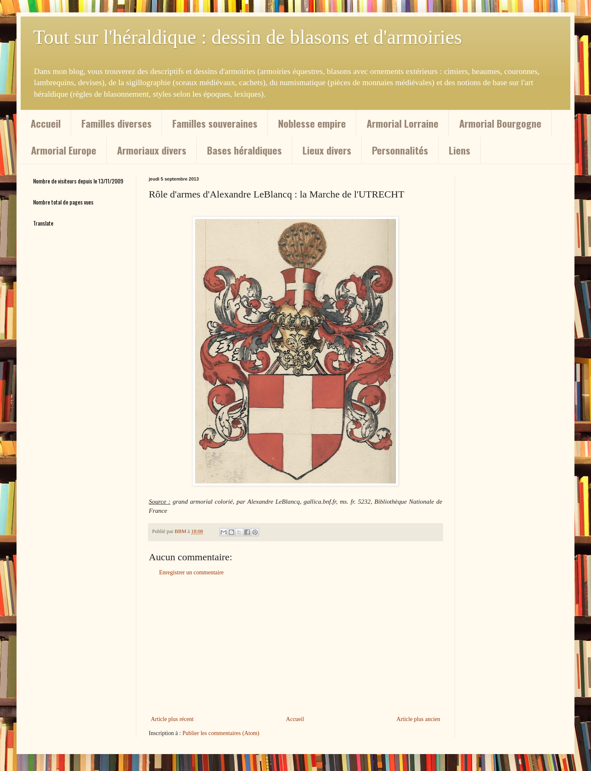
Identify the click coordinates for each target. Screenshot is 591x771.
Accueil (46, 123)
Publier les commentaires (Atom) (220, 733)
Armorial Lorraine (402, 123)
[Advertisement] (295, 646)
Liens (459, 150)
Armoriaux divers (151, 150)
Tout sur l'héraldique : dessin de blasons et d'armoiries (247, 37)
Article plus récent (172, 719)
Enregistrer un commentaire (191, 572)
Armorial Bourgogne (500, 123)
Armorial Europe (63, 150)
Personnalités (400, 150)
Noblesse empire (312, 123)
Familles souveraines (214, 123)
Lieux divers (327, 150)
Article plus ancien (418, 719)
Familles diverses (116, 123)
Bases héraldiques (244, 150)
